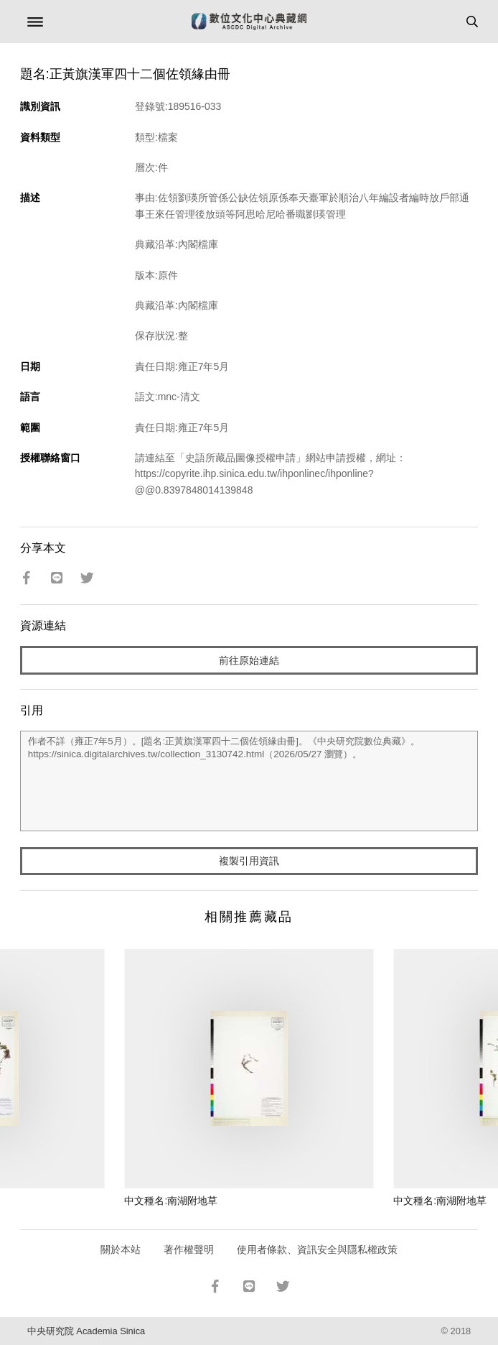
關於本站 (120, 1249)
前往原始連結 (249, 660)
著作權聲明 (189, 1249)
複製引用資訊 (249, 860)
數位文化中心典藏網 (249, 21)
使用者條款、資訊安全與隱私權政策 (317, 1249)
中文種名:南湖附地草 (170, 1200)
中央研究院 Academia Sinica (86, 1331)
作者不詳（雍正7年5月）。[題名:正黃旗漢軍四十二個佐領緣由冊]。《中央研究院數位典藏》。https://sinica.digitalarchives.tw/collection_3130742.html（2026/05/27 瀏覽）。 (249, 781)
